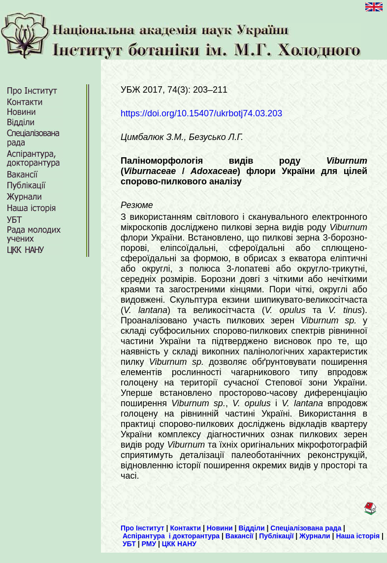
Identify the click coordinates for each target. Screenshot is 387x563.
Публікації (276, 536)
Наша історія (358, 536)
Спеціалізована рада (305, 528)
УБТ (129, 544)
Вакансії (240, 536)
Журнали (314, 536)
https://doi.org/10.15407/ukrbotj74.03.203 (201, 113)
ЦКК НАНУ (179, 544)
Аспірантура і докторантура (171, 536)
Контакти (185, 528)
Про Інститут (142, 528)
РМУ (149, 544)
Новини (220, 528)
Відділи (251, 528)
